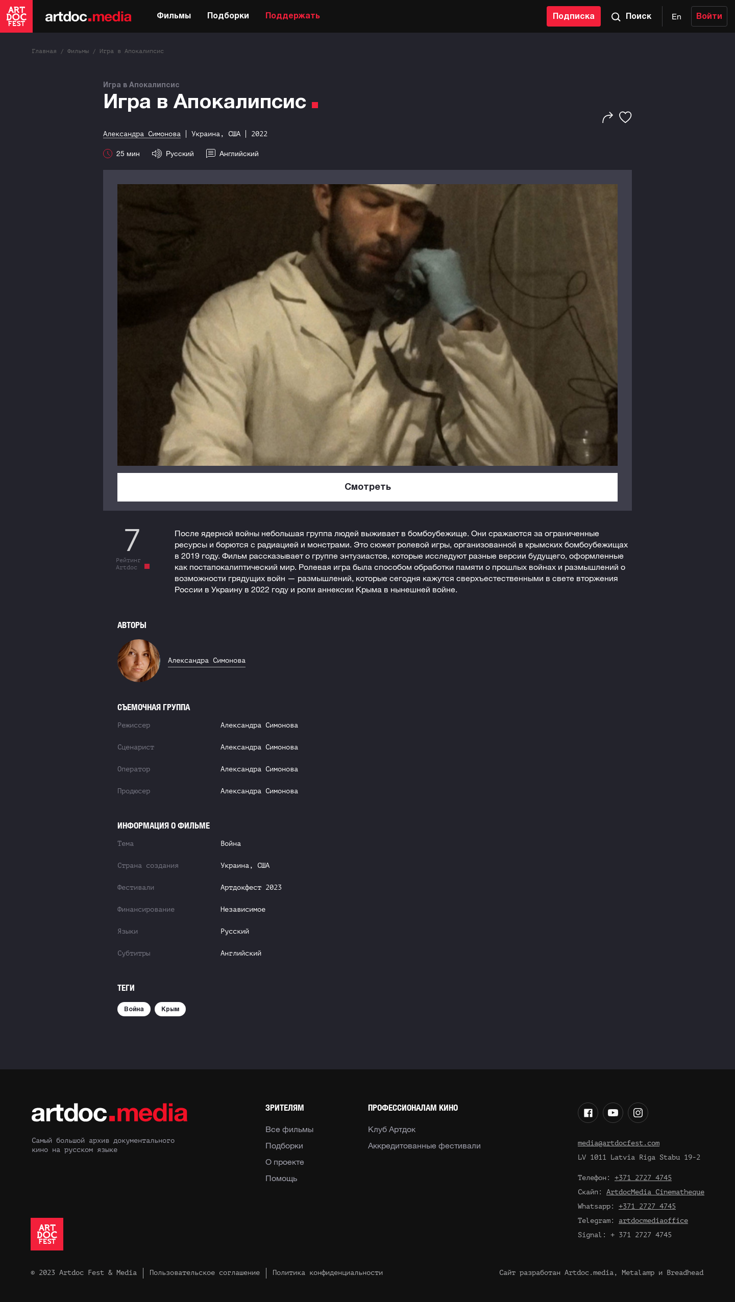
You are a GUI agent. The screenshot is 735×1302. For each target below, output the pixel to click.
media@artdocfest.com (618, 1143)
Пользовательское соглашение (205, 1272)
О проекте (284, 1162)
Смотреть (368, 487)
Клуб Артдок (391, 1129)
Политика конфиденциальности (328, 1272)
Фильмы (174, 16)
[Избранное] (625, 117)
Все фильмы (289, 1129)
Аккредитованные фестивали (424, 1145)
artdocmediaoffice (653, 1220)
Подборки (228, 16)
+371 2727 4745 (643, 1178)
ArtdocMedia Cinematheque (655, 1192)
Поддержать (292, 16)
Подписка (574, 16)
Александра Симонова (207, 660)
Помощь (281, 1178)
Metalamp (638, 1272)
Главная (44, 51)
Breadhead (685, 1272)
